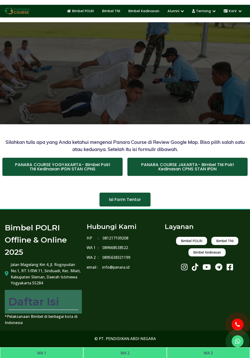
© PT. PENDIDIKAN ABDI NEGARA (125, 338)
